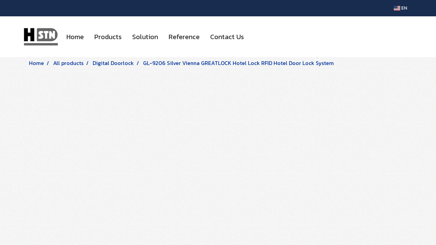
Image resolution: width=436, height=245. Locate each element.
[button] (255, 36)
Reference (184, 37)
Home (75, 37)
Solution (145, 37)
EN (400, 8)
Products (108, 37)
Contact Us (227, 37)
